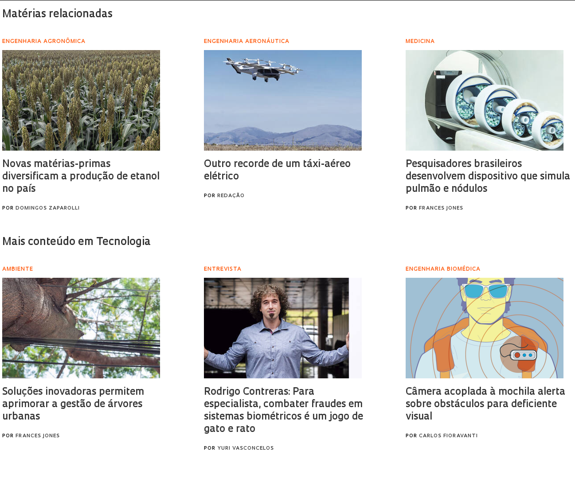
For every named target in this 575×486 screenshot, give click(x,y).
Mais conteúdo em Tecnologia (76, 242)
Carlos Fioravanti (448, 436)
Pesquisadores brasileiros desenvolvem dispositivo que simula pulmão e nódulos (488, 176)
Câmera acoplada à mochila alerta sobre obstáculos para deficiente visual (485, 404)
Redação (231, 196)
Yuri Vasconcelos (245, 448)
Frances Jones (441, 208)
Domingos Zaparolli (48, 208)
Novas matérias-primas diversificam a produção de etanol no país (81, 176)
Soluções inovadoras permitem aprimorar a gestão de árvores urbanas (73, 404)
